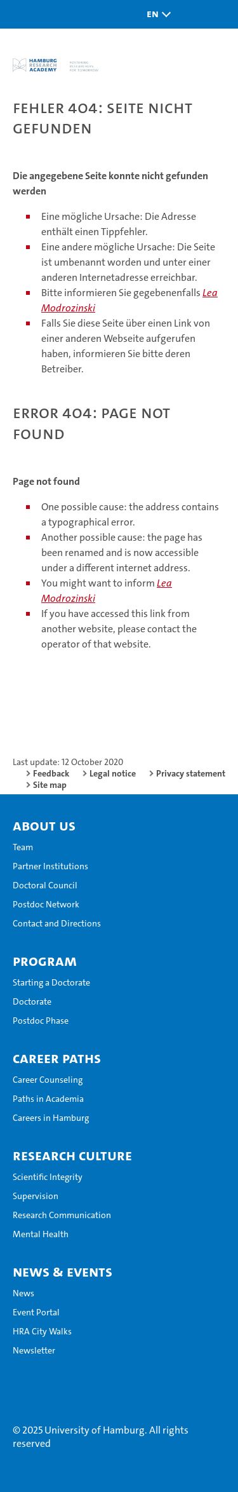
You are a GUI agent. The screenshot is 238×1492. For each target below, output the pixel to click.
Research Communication (62, 1215)
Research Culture (72, 1155)
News (23, 1293)
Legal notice (112, 773)
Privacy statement (190, 773)
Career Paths (57, 1058)
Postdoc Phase (41, 1020)
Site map (50, 784)
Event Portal (36, 1312)
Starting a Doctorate (51, 982)
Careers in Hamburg (51, 1117)
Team (23, 847)
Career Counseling (48, 1079)
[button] (155, 14)
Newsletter (34, 1350)
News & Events (62, 1271)
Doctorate (32, 1001)
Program (45, 961)
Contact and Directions (57, 923)
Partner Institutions (50, 866)
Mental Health (41, 1234)
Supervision (35, 1196)
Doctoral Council (45, 885)
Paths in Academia (48, 1098)
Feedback (51, 773)
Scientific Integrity (48, 1177)
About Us (44, 825)
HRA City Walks (42, 1331)
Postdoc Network (46, 904)
